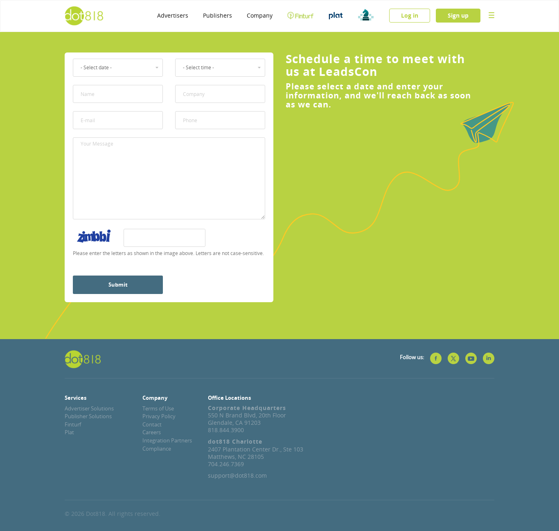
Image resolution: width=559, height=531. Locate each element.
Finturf (73, 424)
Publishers (217, 15)
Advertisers (172, 15)
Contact (152, 424)
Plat (69, 432)
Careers (151, 432)
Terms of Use (158, 408)
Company (260, 15)
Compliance (156, 448)
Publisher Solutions (88, 416)
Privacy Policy (159, 416)
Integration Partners (167, 440)
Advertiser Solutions (89, 408)
